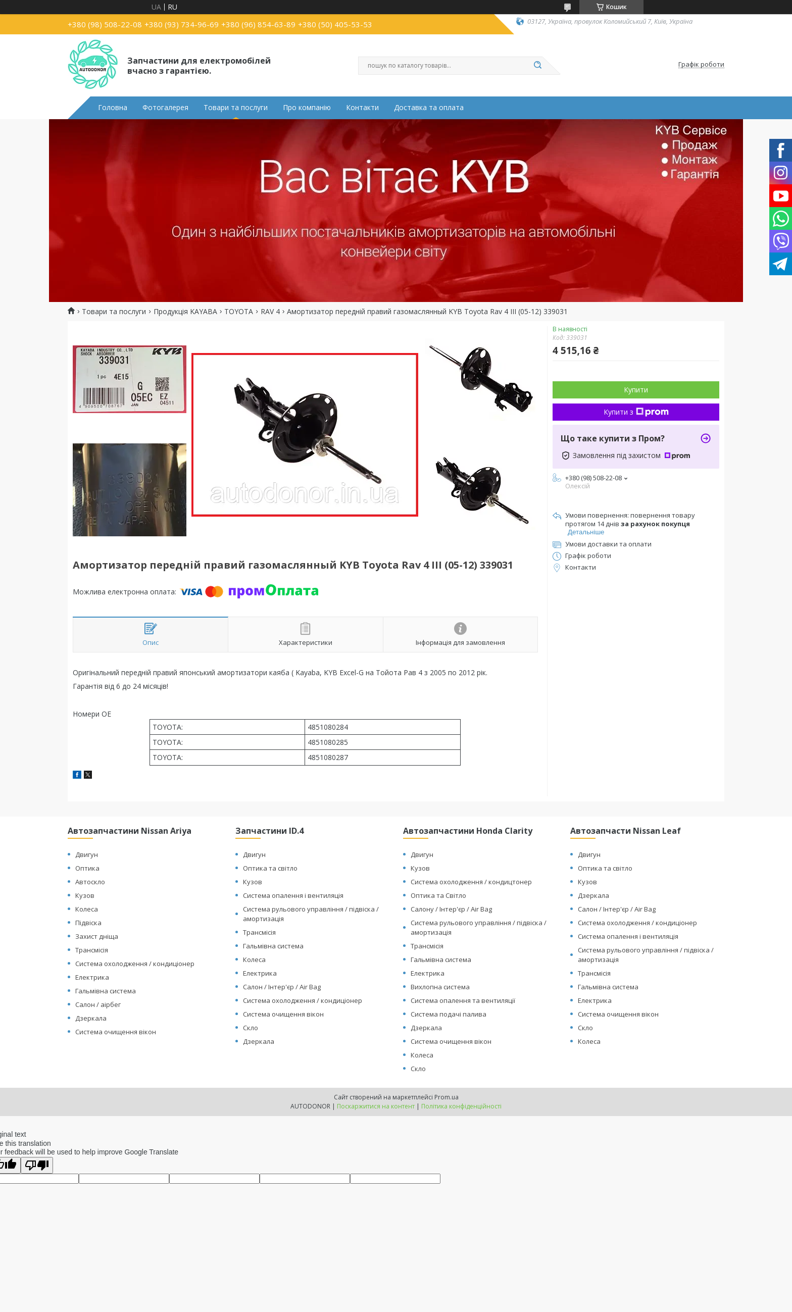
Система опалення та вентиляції (463, 1000)
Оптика (87, 868)
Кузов (84, 895)
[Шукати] (537, 66)
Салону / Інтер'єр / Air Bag (451, 909)
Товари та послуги (236, 107)
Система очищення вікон (115, 1031)
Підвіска (88, 922)
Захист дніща (96, 936)
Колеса (86, 909)
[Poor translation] (37, 1165)
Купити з (636, 412)
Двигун (86, 854)
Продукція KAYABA (185, 311)
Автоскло (90, 881)
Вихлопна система (440, 986)
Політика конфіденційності (461, 1106)
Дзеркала (91, 1018)
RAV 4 (270, 311)
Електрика (92, 977)
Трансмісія (91, 949)
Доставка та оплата (429, 107)
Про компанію (307, 107)
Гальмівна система (105, 990)
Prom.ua (446, 1097)
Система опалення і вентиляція (293, 895)
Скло (250, 1027)
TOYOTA (238, 311)
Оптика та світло (270, 868)
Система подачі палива (448, 1014)
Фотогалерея (165, 107)
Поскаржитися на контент (376, 1106)
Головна (112, 107)
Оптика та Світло (438, 895)
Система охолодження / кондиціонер (134, 963)
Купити (636, 389)
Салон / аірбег (98, 1004)
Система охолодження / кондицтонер (471, 881)
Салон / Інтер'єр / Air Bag (282, 986)
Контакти (362, 107)
